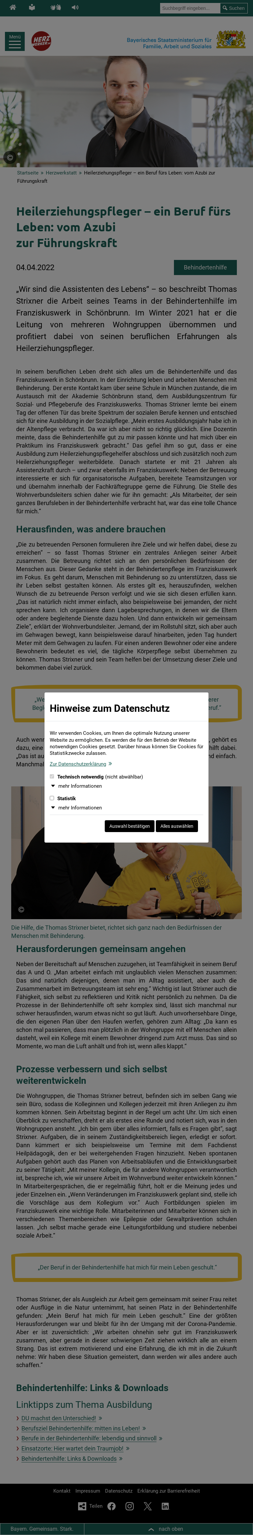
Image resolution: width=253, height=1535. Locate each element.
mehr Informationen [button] (80, 786)
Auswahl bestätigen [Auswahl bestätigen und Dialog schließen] (129, 826)
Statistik (63, 799)
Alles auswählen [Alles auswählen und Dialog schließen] (176, 826)
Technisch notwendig (96, 777)
